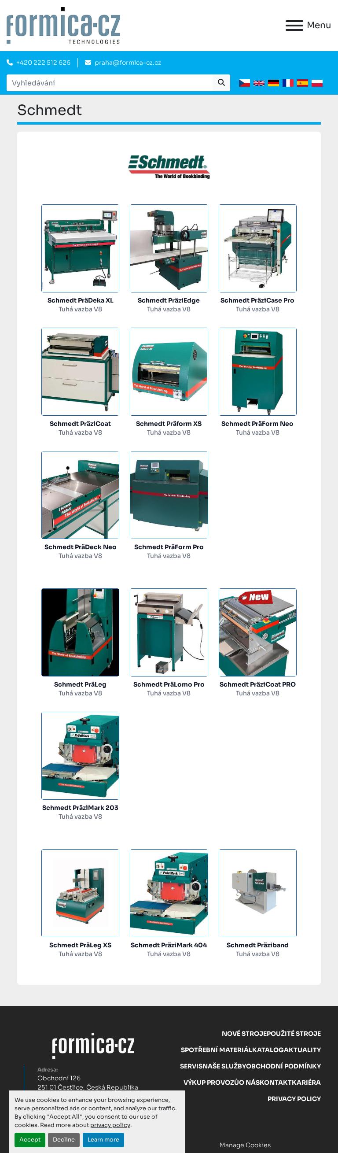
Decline (64, 1139)
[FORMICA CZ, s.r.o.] (93, 1045)
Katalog (268, 1050)
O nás (249, 1082)
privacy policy (110, 1125)
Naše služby (224, 1066)
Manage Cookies (245, 1145)
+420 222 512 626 (43, 63)
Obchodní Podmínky (283, 1066)
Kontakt (276, 1082)
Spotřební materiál (216, 1050)
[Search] (110, 82)
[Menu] (294, 25)
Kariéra (306, 1082)
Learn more (103, 1139)
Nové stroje (244, 1034)
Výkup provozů (211, 1082)
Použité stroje (294, 1034)
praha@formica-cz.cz (128, 63)
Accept (29, 1139)
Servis (191, 1066)
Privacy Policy (294, 1099)
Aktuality (302, 1050)
